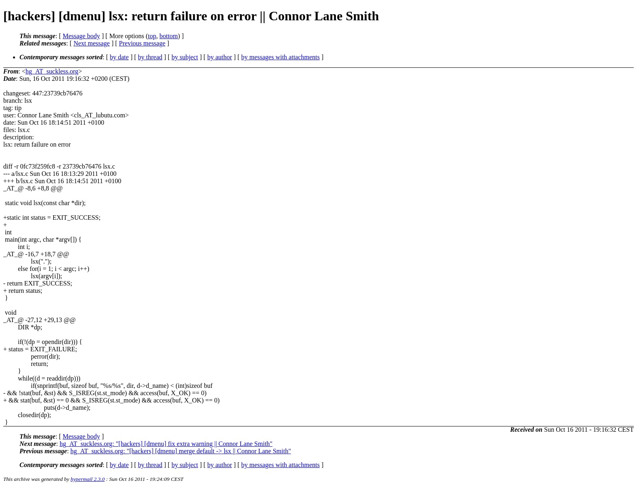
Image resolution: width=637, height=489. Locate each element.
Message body (81, 35)
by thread (150, 57)
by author (219, 57)
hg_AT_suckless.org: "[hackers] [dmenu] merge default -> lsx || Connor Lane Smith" (180, 451)
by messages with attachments (280, 57)
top (152, 35)
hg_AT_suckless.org (52, 71)
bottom (168, 35)
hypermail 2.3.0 (88, 479)
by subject (184, 57)
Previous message (142, 43)
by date (119, 57)
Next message (92, 43)
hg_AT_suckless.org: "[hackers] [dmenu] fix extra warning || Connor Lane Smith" (166, 443)
